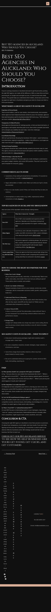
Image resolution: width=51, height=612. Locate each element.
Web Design (13, 541)
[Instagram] (5, 579)
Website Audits (21, 515)
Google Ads (13, 499)
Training (21, 530)
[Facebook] (4, 574)
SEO (3, 50)
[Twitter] (5, 576)
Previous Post (9, 454)
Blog (13, 557)
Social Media (13, 520)
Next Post (43, 454)
